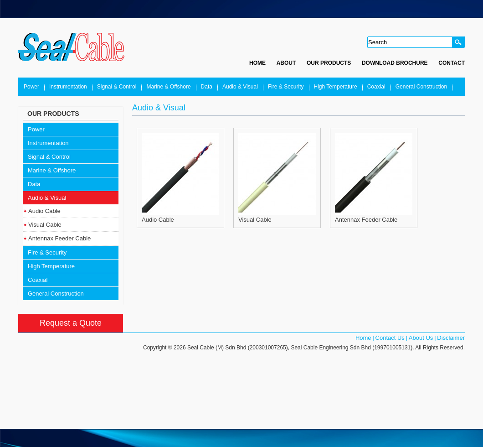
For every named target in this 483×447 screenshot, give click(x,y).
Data (206, 86)
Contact (451, 63)
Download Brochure (395, 63)
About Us (421, 337)
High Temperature (335, 86)
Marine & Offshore (168, 86)
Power (31, 86)
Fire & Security (286, 86)
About (286, 63)
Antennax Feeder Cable (59, 238)
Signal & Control (117, 86)
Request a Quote (71, 322)
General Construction (421, 86)
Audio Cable (44, 211)
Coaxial (376, 86)
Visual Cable (45, 224)
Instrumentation (68, 86)
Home (257, 63)
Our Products (329, 63)
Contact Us (390, 337)
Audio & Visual (240, 86)
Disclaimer (451, 337)
